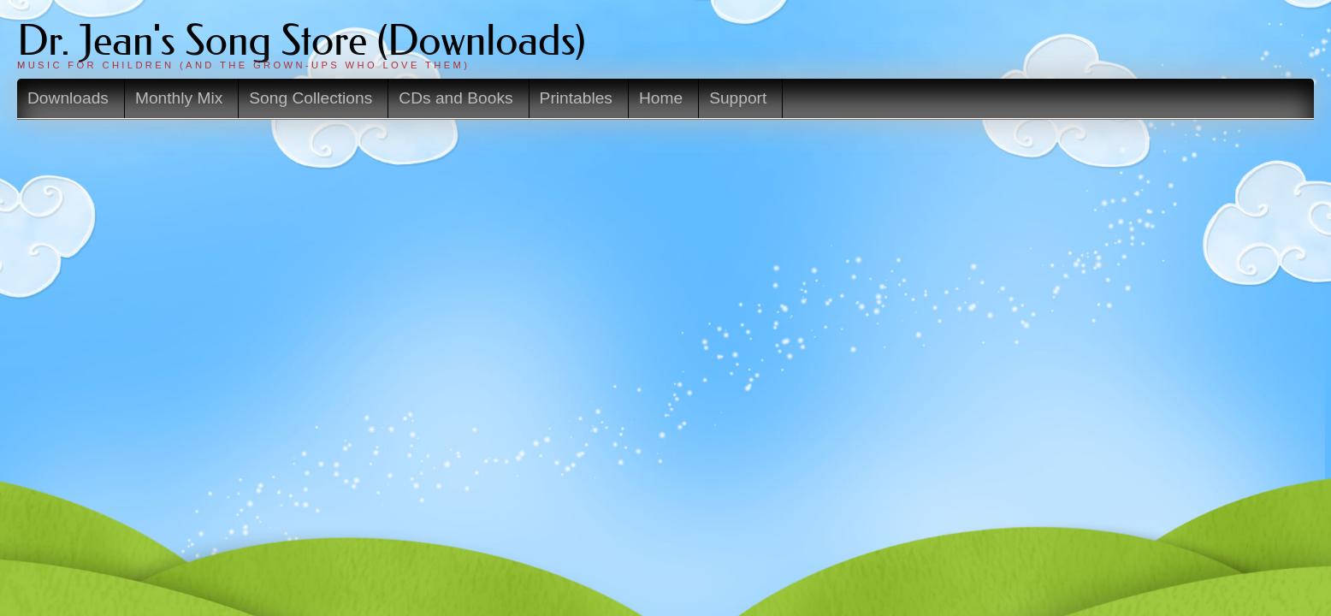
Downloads (290, 96)
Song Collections (502, 96)
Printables (731, 96)
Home (807, 96)
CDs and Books (627, 96)
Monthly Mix (387, 96)
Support (876, 96)
